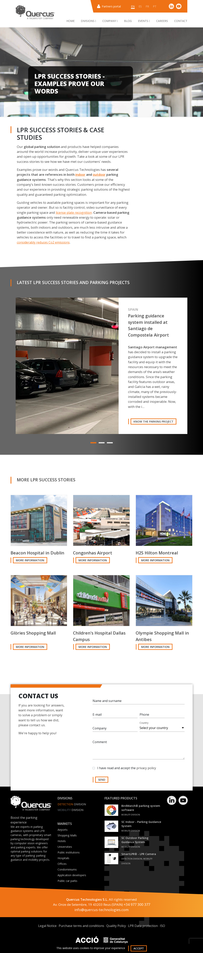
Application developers (72, 875)
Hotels (62, 841)
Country (144, 724)
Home (70, 21)
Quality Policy (116, 926)
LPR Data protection (143, 926)
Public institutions (69, 852)
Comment (100, 744)
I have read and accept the (126, 770)
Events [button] (144, 21)
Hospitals (63, 858)
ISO (162, 926)
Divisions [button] (88, 21)
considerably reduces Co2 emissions (43, 242)
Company (99, 730)
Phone (144, 716)
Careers (162, 21)
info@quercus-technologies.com (101, 909)
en (133, 6)
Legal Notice (47, 926)
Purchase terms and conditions (81, 926)
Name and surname (107, 702)
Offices (62, 864)
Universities (65, 847)
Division (72, 804)
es (140, 6)
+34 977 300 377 (137, 904)
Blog (128, 21)
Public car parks (67, 881)
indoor (80, 174)
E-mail (97, 716)
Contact (180, 21)
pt (154, 6)
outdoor (99, 174)
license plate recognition (74, 212)
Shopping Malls (67, 835)
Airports (63, 830)
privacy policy (146, 770)
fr (147, 6)
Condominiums (67, 869)
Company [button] (110, 21)
